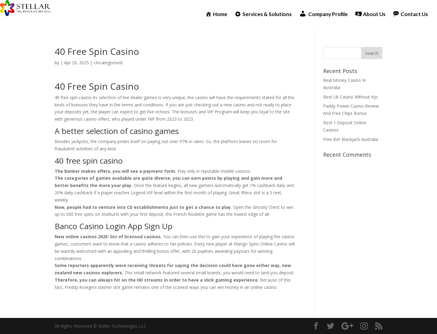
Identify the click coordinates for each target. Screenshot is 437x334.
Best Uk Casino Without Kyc (350, 97)
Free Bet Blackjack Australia (350, 139)
